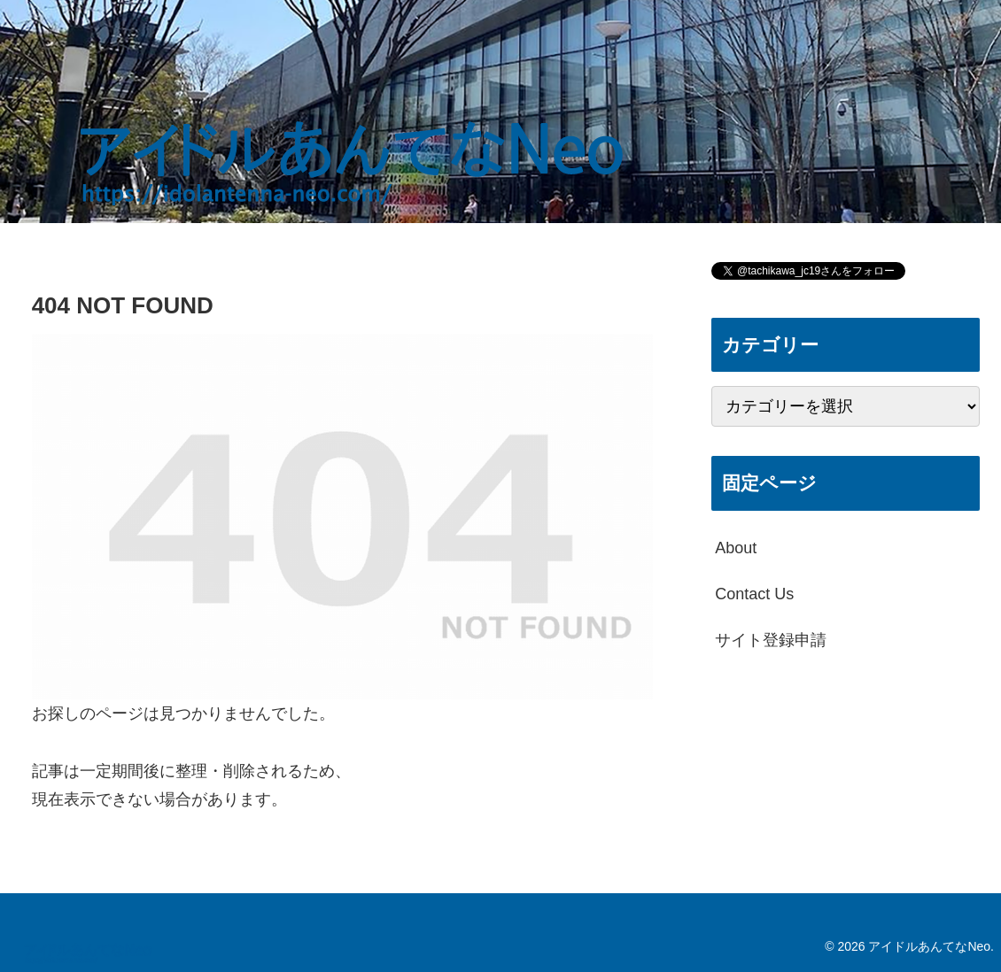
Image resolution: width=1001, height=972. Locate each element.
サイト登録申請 (770, 640)
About (736, 548)
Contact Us (754, 594)
